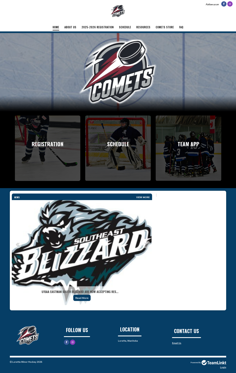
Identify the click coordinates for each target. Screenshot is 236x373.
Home (56, 27)
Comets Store (165, 27)
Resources (143, 27)
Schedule (125, 27)
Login (223, 367)
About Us (70, 27)
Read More (81, 297)
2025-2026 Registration (98, 27)
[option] (82, 252)
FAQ (181, 27)
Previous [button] (17, 244)
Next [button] (146, 244)
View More (143, 197)
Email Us (176, 343)
